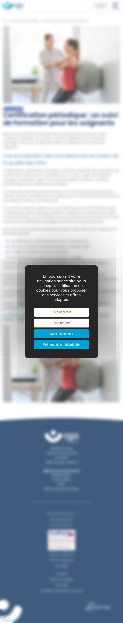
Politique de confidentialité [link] (61, 344)
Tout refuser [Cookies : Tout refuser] (61, 323)
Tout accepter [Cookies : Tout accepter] (61, 312)
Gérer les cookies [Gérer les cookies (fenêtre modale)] (61, 334)
